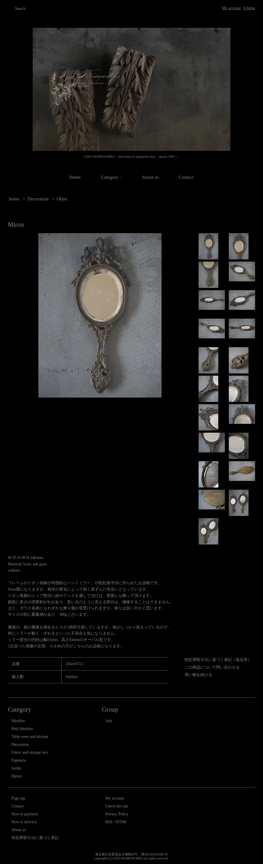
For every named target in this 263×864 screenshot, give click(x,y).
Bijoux (16, 776)
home (14, 199)
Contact (186, 177)
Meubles (18, 721)
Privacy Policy (117, 814)
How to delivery (24, 822)
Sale (108, 721)
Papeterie (18, 760)
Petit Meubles (22, 729)
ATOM (120, 822)
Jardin (16, 768)
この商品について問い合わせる (212, 667)
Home (75, 177)
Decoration (37, 199)
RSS (108, 822)
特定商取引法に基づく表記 (35, 837)
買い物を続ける (198, 675)
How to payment (24, 814)
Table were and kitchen (29, 736)
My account (231, 8)
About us (150, 177)
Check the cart (116, 806)
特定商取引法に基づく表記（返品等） (218, 659)
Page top (18, 798)
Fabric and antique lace (29, 752)
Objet (62, 199)
